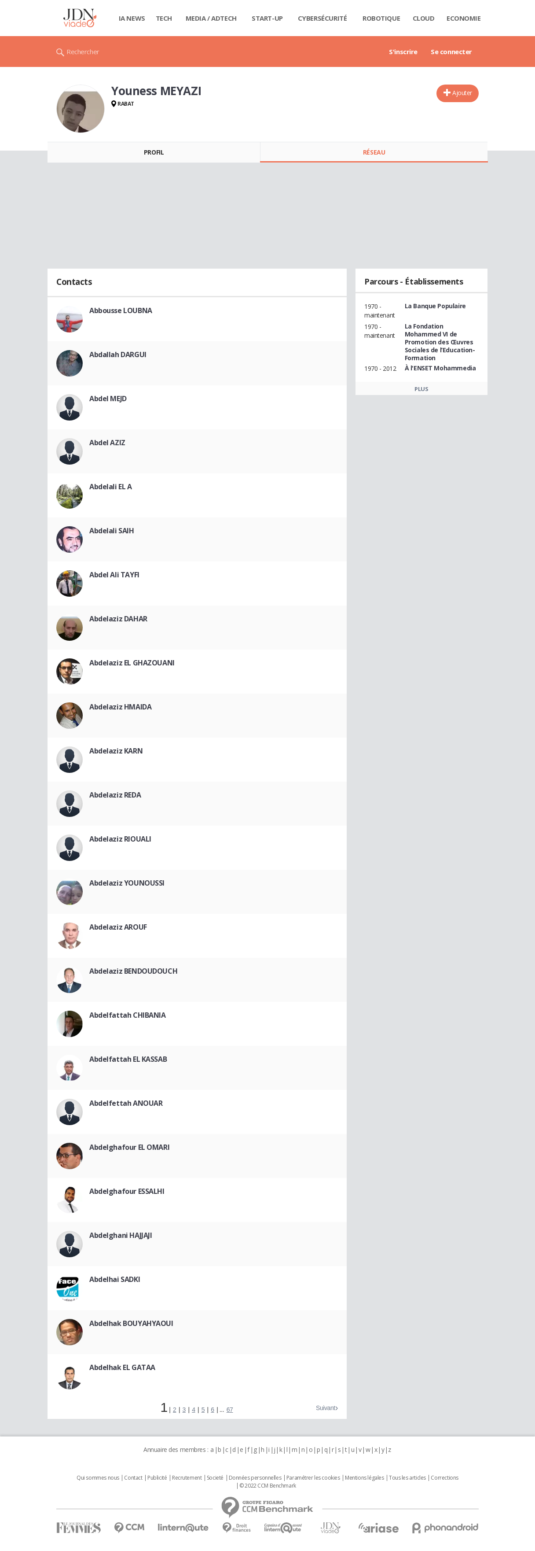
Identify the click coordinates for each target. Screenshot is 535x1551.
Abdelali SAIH (111, 530)
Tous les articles (407, 1478)
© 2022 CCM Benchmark (267, 1486)
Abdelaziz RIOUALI (120, 839)
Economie (464, 18)
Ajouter (462, 93)
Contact (133, 1478)
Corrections (444, 1478)
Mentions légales (364, 1478)
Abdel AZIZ (107, 442)
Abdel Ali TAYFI (114, 575)
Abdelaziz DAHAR (118, 619)
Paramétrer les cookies (313, 1478)
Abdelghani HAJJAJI (120, 1235)
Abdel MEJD (108, 398)
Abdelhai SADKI (114, 1279)
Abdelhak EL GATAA (122, 1367)
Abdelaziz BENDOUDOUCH (133, 971)
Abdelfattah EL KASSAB (128, 1059)
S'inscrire (403, 51)
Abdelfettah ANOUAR (125, 1103)
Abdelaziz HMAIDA (120, 707)
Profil (154, 152)
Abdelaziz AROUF (118, 927)
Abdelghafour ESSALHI (127, 1191)
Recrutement (187, 1478)
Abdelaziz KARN (116, 751)
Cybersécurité (322, 18)
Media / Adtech (211, 18)
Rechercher (82, 51)
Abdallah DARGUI (118, 354)
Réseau (374, 152)
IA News (132, 18)
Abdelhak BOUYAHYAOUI (131, 1323)
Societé (215, 1478)
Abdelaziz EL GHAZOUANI (132, 663)
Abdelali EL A (110, 486)
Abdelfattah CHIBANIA (127, 1015)
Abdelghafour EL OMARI (129, 1147)
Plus (421, 389)
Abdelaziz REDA (115, 795)
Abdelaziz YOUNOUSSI (127, 883)
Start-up (267, 18)
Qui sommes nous (98, 1478)
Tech (164, 18)
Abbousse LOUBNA (120, 310)
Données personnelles (255, 1478)
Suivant (325, 1407)
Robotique (381, 18)
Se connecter (451, 51)
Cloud (424, 18)
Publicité (157, 1478)
